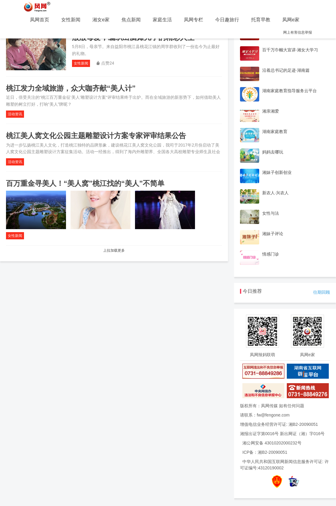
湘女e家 (101, 19)
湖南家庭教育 (274, 131)
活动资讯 (15, 114)
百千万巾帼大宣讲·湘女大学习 (290, 49)
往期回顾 (321, 292)
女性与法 (270, 213)
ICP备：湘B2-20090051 (264, 452)
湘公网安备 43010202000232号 (272, 443)
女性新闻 (70, 19)
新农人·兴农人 (275, 192)
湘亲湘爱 (270, 111)
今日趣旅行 (227, 19)
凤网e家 (290, 19)
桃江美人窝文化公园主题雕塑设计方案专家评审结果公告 (96, 136)
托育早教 (260, 19)
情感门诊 (270, 254)
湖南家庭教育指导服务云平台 (289, 90)
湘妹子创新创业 (277, 172)
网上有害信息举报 (297, 32)
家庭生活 (162, 19)
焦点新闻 (131, 19)
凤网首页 (39, 19)
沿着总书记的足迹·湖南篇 (286, 70)
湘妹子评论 (272, 233)
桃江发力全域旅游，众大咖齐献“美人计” (71, 88)
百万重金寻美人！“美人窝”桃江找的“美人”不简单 (85, 183)
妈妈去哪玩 (272, 152)
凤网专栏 (193, 19)
